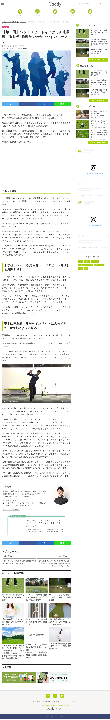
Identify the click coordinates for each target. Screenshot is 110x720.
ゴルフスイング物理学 (11, 510)
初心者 (25, 48)
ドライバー (18, 48)
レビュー (55, 14)
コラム (37, 14)
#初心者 (100, 127)
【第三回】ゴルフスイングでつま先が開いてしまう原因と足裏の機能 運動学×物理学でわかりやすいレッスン (53, 564)
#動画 (104, 127)
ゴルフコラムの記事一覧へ (98, 100)
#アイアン (93, 139)
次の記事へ (64, 557)
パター (101, 265)
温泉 (86, 269)
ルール (80, 269)
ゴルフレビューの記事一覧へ (98, 142)
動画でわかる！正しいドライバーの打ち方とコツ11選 (99, 123)
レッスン (20, 14)
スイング (11, 48)
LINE (62, 104)
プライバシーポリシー (72, 702)
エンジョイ (82, 265)
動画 (90, 14)
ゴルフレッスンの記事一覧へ (98, 60)
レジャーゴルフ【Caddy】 (10, 22)
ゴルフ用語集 (36, 702)
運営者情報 (46, 702)
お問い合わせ (57, 702)
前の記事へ (8, 557)
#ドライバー (94, 127)
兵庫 (95, 265)
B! (45, 104)
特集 (72, 14)
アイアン (5, 48)
